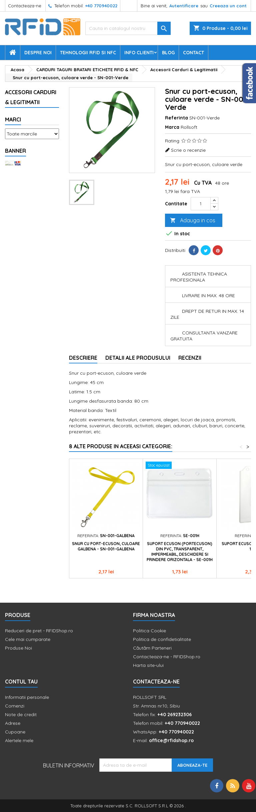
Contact (193, 53)
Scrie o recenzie (188, 150)
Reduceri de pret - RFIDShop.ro (39, 631)
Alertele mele (19, 740)
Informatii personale (27, 697)
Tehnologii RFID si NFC (88, 53)
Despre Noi (38, 53)
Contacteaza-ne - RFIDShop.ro (166, 657)
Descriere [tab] (83, 357)
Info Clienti (139, 53)
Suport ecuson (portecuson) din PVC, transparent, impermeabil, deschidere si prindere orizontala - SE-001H (180, 551)
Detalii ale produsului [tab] (137, 357)
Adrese (12, 723)
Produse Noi (18, 648)
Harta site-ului (148, 665)
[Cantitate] (201, 203)
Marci (13, 119)
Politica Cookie (149, 631)
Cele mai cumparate (27, 639)
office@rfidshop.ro (171, 740)
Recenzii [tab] (189, 357)
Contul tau (21, 681)
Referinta (176, 118)
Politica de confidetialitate (162, 639)
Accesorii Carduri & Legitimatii (30, 97)
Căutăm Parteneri (152, 648)
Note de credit (21, 714)
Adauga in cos (192, 220)
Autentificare (183, 5)
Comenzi (14, 706)
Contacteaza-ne (24, 5)
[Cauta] (128, 28)
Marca (172, 127)
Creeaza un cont (228, 5)
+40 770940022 (101, 5)
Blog (168, 53)
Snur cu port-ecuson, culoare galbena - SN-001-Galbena (106, 546)
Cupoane (15, 732)
